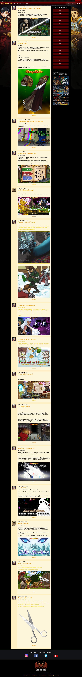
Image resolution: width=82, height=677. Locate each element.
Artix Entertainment (47, 672)
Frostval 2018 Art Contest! (27, 339)
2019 (60, 33)
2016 (60, 43)
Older (60, 67)
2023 (60, 20)
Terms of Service (27, 675)
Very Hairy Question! (25, 598)
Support (22, 1)
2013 (60, 53)
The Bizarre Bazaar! (24, 406)
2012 (60, 57)
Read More (34, 37)
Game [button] (14, 3)
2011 (60, 60)
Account (71, 3)
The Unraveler (22, 488)
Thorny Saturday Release (26, 305)
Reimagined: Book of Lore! (27, 153)
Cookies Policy (51, 675)
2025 (60, 13)
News (15, 1)
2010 (60, 63)
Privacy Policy (34, 675)
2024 (60, 16)
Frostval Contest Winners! (26, 222)
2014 (60, 50)
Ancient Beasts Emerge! (26, 190)
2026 (60, 10)
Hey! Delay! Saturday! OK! (26, 448)
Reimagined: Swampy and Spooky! (29, 8)
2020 (60, 30)
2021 (60, 26)
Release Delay (22, 43)
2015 (60, 47)
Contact (56, 675)
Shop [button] (18, 1)
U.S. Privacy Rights (42, 675)
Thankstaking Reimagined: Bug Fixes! (30, 121)
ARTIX (6, 1)
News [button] (18, 3)
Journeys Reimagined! (25, 374)
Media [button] (22, 3)
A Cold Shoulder (23, 523)
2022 (60, 23)
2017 (60, 40)
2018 (60, 36)
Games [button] (10, 1)
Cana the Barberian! (24, 563)
